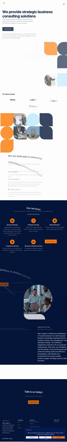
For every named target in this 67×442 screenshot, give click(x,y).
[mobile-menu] (62, 4)
